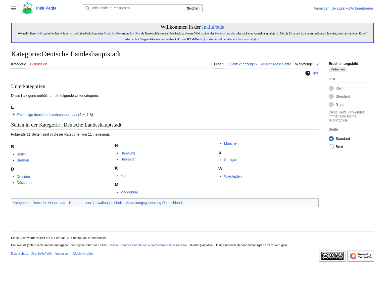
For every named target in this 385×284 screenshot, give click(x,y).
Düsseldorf (25, 183)
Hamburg (127, 153)
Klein (340, 89)
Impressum (62, 253)
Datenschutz (19, 253)
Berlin (21, 154)
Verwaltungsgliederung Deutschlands (154, 203)
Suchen (193, 8)
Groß (340, 105)
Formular (243, 39)
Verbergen (338, 69)
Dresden (23, 177)
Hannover (128, 159)
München (231, 143)
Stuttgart (230, 160)
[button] (14, 114)
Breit (339, 147)
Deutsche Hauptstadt (48, 203)
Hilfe (311, 73)
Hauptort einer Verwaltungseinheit (95, 203)
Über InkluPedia (41, 253)
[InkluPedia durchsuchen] (133, 8)
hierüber (135, 33)
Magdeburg (129, 192)
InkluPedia (213, 27)
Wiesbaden (233, 176)
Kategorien (21, 203)
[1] (203, 39)
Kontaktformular (225, 33)
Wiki (40, 33)
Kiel (123, 176)
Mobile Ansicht (82, 253)
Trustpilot (109, 33)
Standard (343, 97)
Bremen (23, 160)
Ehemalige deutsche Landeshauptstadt (46, 115)
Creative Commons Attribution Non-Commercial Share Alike (147, 245)
